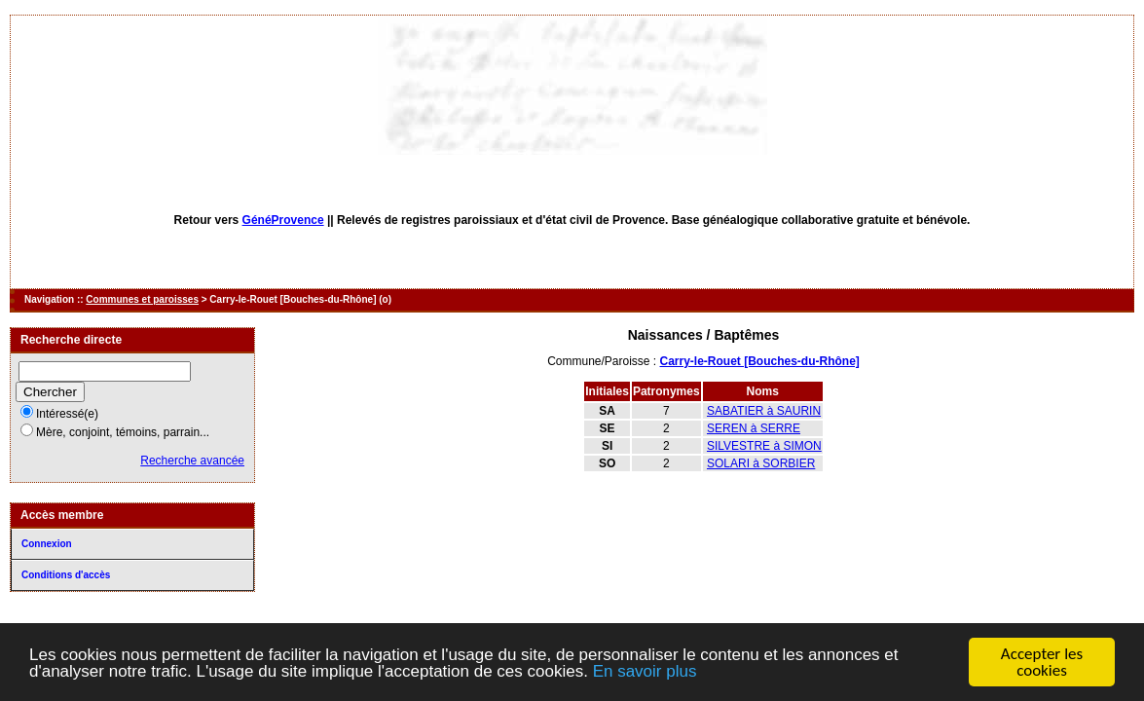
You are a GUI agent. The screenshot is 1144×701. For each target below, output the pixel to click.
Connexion (46, 543)
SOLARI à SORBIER (761, 463)
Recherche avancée (192, 460)
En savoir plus (645, 672)
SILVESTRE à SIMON (764, 446)
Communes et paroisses (142, 299)
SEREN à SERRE (753, 428)
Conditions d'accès (65, 575)
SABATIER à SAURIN (764, 411)
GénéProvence (283, 220)
